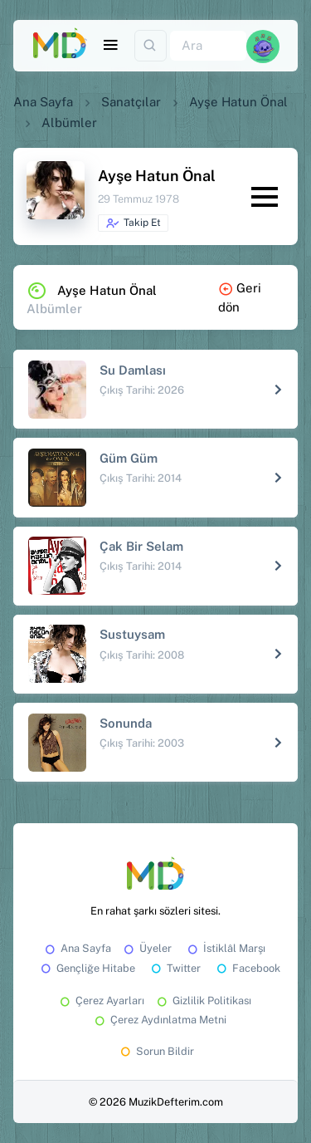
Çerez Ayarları (100, 1000)
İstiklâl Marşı (225, 948)
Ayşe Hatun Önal (238, 102)
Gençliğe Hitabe (86, 968)
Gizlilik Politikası (202, 1000)
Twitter (174, 968)
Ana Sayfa (43, 102)
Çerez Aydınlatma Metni (159, 1019)
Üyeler (146, 948)
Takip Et (133, 223)
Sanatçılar (131, 102)
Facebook (247, 968)
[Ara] (208, 46)
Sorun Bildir (156, 1051)
